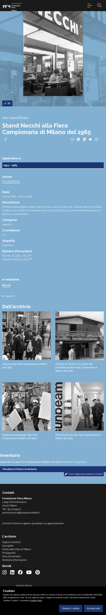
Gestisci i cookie (70, 608)
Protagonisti (9, 552)
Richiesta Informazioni (14, 560)
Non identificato (11, 181)
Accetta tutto (93, 608)
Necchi (6, 285)
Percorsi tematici (11, 556)
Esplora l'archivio (11, 542)
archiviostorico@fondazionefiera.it (21, 512)
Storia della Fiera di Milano (16, 549)
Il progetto (8, 545)
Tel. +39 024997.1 (11, 509)
